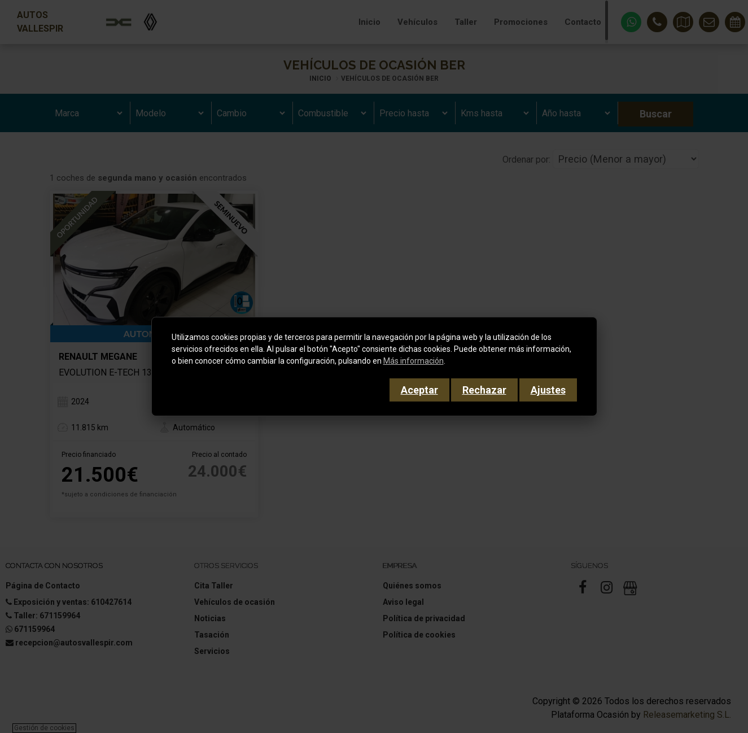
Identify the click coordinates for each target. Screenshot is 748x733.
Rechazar (484, 390)
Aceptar (419, 390)
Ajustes (548, 390)
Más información (413, 360)
